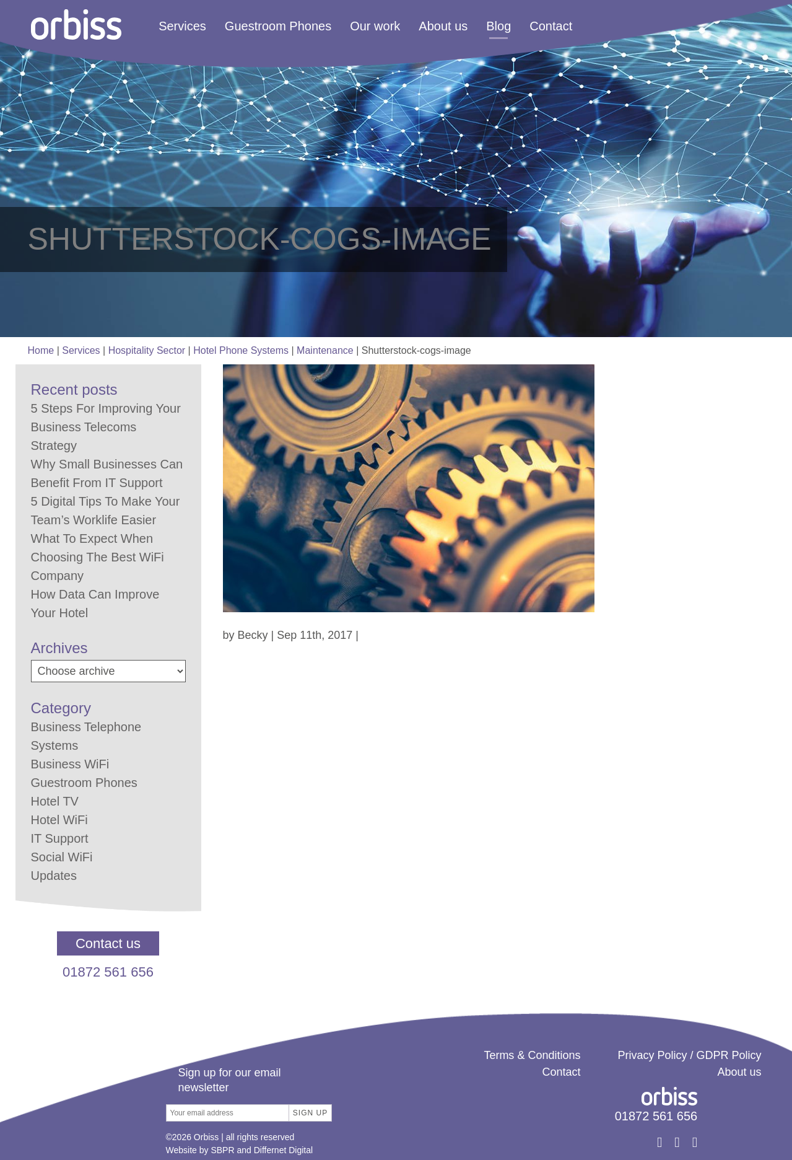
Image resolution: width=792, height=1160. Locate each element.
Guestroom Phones (278, 26)
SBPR (222, 1150)
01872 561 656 (108, 972)
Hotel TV (55, 801)
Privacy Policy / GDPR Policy (689, 1055)
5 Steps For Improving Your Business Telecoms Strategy (106, 427)
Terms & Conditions (532, 1055)
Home (41, 350)
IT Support (60, 838)
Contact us (108, 943)
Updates (54, 875)
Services (182, 26)
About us (443, 26)
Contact (550, 26)
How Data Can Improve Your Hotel (95, 603)
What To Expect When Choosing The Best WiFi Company (97, 557)
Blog (498, 26)
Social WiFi (62, 857)
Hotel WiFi (59, 820)
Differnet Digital (283, 1150)
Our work (375, 26)
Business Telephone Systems (86, 736)
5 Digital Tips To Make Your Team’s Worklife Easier (105, 510)
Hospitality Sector (147, 350)
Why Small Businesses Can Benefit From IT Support (107, 473)
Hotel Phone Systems (241, 350)
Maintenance (325, 350)
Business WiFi (70, 764)
